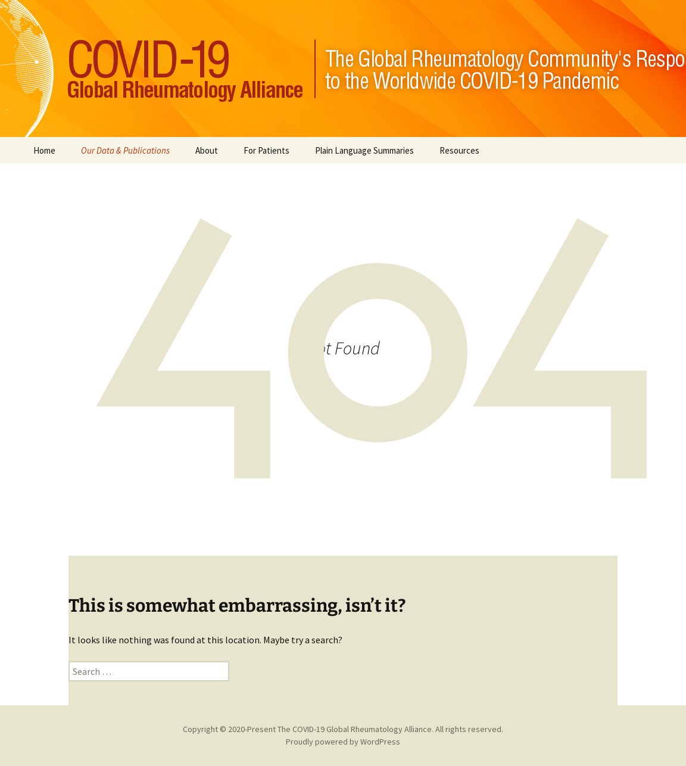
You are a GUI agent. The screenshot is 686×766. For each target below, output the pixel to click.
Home (44, 150)
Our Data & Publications (125, 150)
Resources (459, 150)
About (206, 150)
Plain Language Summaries (364, 150)
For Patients (266, 150)
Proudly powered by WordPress (343, 741)
